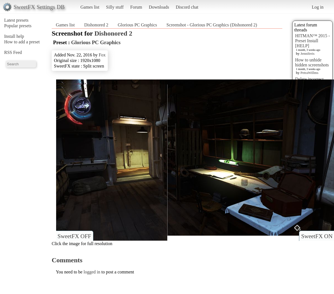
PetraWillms (309, 73)
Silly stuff (115, 7)
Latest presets (16, 20)
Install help (14, 36)
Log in (317, 7)
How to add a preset (22, 41)
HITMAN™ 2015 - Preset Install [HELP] (312, 40)
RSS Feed (13, 52)
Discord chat (187, 7)
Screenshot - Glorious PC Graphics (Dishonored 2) (211, 25)
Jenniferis (307, 53)
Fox (102, 55)
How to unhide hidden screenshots (312, 62)
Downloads (159, 7)
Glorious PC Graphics (137, 25)
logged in (92, 272)
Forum (136, 7)
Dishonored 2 (96, 25)
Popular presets (17, 25)
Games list (90, 7)
